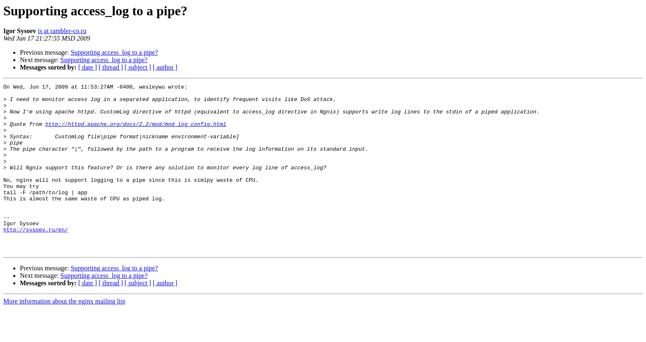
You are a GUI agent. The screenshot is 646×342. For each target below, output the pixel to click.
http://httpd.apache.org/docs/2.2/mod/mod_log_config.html (135, 132)
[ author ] (165, 67)
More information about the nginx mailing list (64, 334)
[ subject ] (138, 67)
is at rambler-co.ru (62, 30)
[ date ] (87, 67)
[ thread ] (111, 67)
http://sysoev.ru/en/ (35, 259)
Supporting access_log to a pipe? (114, 52)
